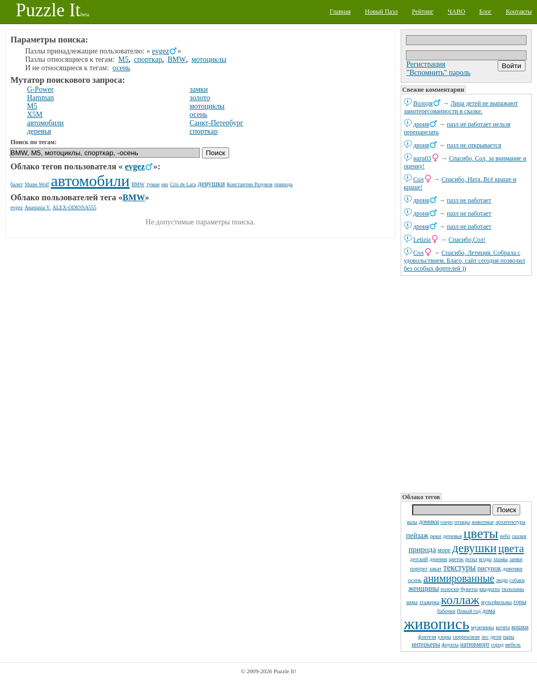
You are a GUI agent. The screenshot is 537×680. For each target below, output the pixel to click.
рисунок (489, 568)
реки (436, 536)
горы (520, 602)
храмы (500, 559)
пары (508, 637)
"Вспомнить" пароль (438, 73)
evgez (160, 51)
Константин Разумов (249, 184)
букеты (469, 589)
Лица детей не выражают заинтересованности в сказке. (461, 107)
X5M (35, 114)
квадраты (489, 589)
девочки (513, 568)
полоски (450, 589)
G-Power (40, 89)
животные (482, 522)
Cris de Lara (183, 184)
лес (485, 637)
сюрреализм (466, 637)
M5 (123, 59)
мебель (513, 644)
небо (505, 536)
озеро (447, 522)
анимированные (458, 578)
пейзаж (417, 535)
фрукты (450, 644)
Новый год (468, 611)
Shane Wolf (37, 184)
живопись (436, 623)
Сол (418, 179)
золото (199, 98)
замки (515, 559)
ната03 (422, 158)
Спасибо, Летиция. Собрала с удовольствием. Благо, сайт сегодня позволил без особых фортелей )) (464, 260)
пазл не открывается (474, 145)
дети (495, 636)
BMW (176, 59)
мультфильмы (496, 602)
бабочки (446, 611)
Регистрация (425, 64)
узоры (445, 637)
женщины (424, 588)
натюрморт (474, 644)
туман (152, 184)
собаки (516, 580)
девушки (474, 548)
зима (411, 602)
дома (489, 610)
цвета (511, 548)
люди (502, 580)
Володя (423, 103)
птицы (462, 522)
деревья (452, 536)
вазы (412, 522)
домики (429, 521)
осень (415, 580)
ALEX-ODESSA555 (74, 207)
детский (419, 559)
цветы (481, 533)
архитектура (510, 522)
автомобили (45, 123)
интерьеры (426, 644)
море (443, 550)
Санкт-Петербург (216, 123)
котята (503, 627)
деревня (438, 559)
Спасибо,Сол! (466, 239)
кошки (520, 627)
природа (422, 549)
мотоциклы (209, 59)
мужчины (482, 627)
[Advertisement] (466, 383)
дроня (421, 124)
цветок (456, 559)
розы (471, 559)
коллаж (460, 600)
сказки (519, 536)
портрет (419, 568)
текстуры (459, 567)
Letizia (422, 239)
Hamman (40, 98)
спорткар (148, 59)
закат (435, 568)
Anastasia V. (38, 207)
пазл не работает (469, 200)
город (497, 644)
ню (165, 184)
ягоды (485, 559)
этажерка (429, 602)
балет (16, 184)
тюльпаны (512, 589)
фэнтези (427, 637)
